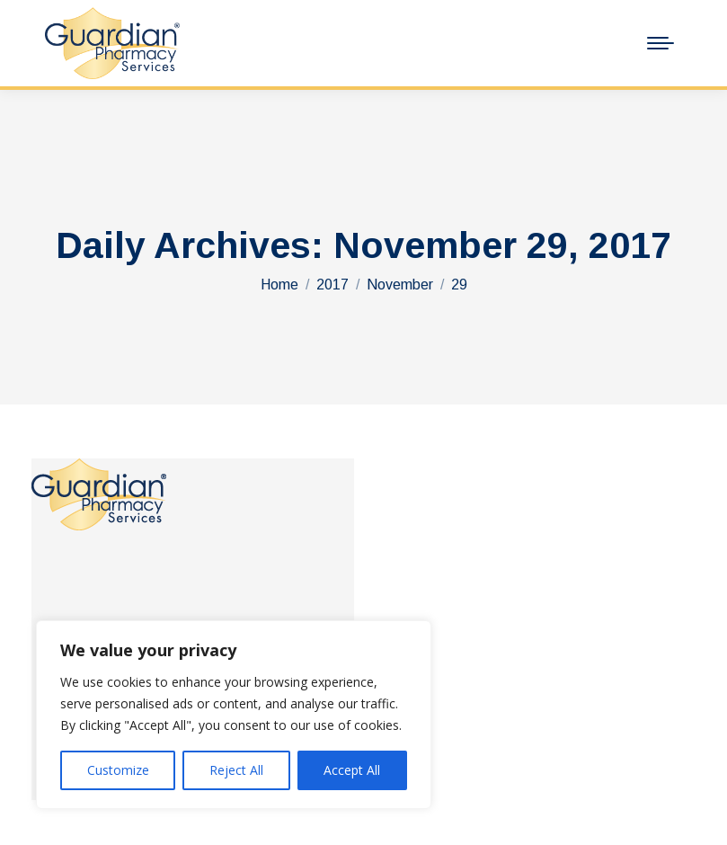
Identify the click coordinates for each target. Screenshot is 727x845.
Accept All (352, 769)
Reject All (236, 769)
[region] (233, 714)
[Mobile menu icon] (660, 43)
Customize (118, 769)
